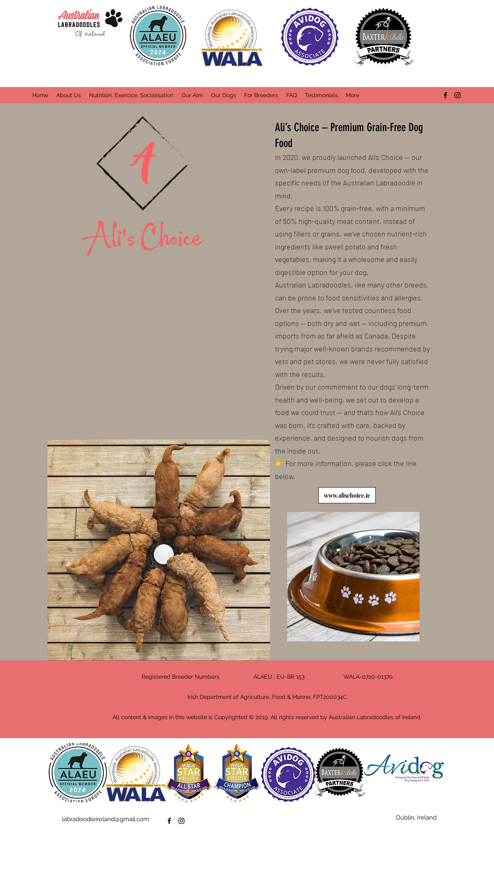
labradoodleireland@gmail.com (105, 819)
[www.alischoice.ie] (347, 495)
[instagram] (458, 95)
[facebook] (445, 95)
